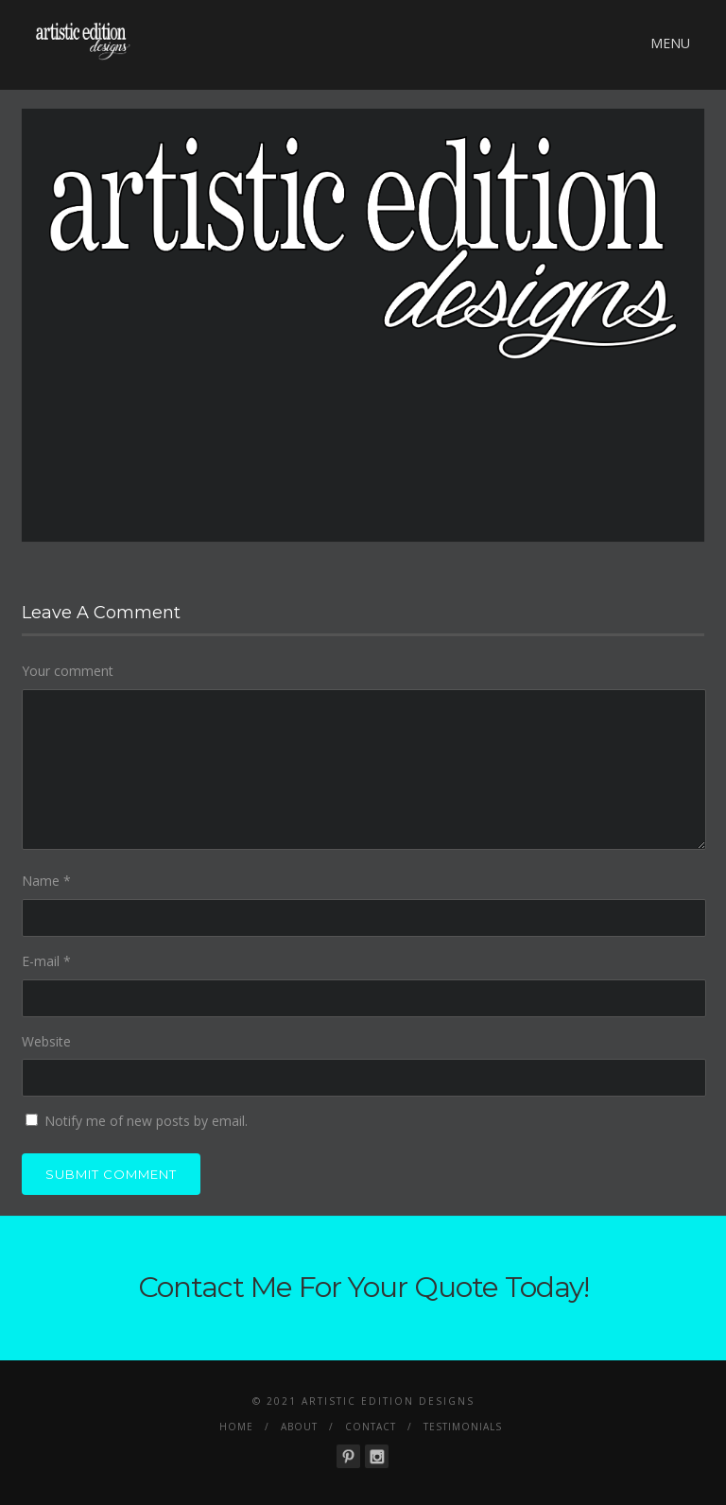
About (299, 1426)
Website (46, 1041)
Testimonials (463, 1426)
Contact (370, 1426)
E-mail (46, 961)
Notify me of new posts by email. (146, 1121)
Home (236, 1426)
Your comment (67, 671)
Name (46, 881)
